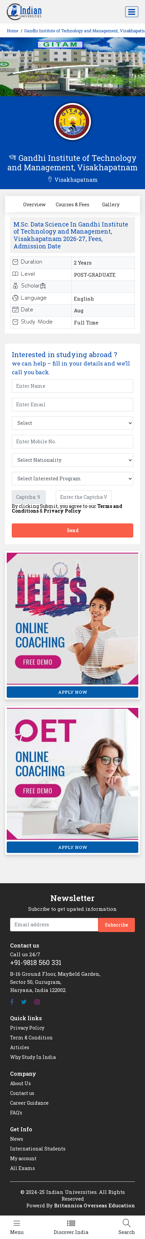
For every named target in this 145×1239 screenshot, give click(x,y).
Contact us (22, 1093)
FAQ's (16, 1112)
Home (12, 30)
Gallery (110, 204)
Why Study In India (33, 1057)
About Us (20, 1083)
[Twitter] (24, 1001)
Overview (34, 204)
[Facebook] (11, 1001)
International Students (37, 1148)
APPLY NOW (72, 692)
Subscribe (116, 925)
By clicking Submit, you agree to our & (67, 508)
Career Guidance (29, 1103)
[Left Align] (16, 1227)
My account (23, 1158)
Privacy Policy (62, 511)
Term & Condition (31, 1037)
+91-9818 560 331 (35, 962)
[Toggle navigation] (131, 11)
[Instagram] (37, 1001)
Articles (19, 1047)
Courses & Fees (72, 204)
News (16, 1139)
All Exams (22, 1168)
